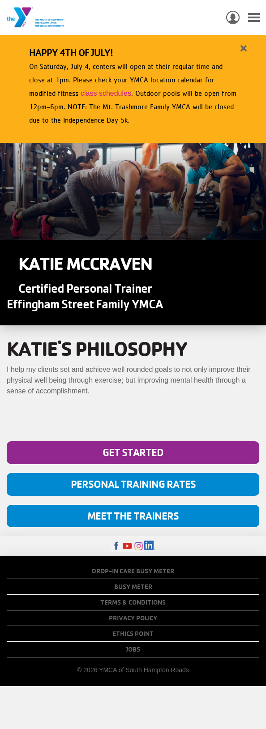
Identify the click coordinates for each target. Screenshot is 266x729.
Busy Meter (133, 587)
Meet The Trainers (133, 515)
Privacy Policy (133, 618)
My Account (233, 17)
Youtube (127, 546)
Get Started (133, 452)
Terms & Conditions (133, 602)
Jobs (133, 649)
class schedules (106, 93)
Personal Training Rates (133, 483)
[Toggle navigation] (254, 18)
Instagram (138, 546)
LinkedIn (149, 546)
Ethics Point (133, 634)
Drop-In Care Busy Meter (133, 571)
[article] (133, 87)
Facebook (116, 546)
